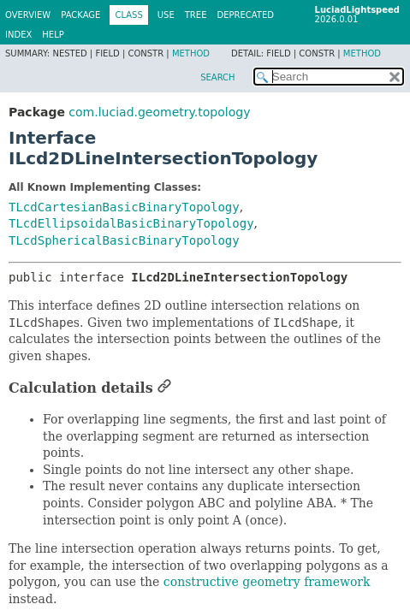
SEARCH (217, 77)
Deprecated (245, 15)
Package (80, 15)
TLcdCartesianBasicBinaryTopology (124, 207)
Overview (28, 15)
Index (18, 34)
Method (191, 53)
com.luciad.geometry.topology (159, 112)
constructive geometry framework (267, 582)
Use (166, 15)
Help (52, 34)
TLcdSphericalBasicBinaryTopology (124, 240)
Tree (196, 15)
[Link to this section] (164, 388)
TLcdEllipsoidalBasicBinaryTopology (131, 223)
